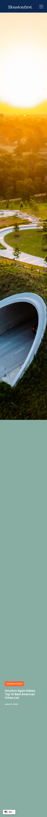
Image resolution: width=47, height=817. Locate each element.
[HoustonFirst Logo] (20, 7)
